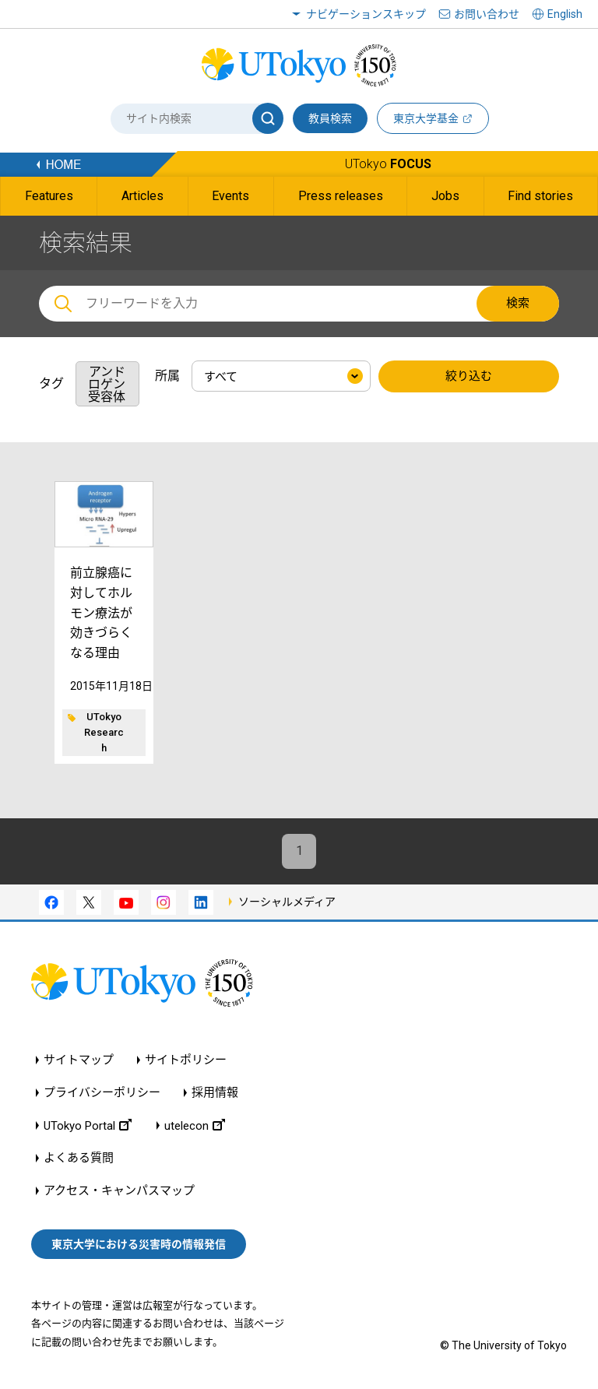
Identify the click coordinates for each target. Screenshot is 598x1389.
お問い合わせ (486, 14)
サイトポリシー (186, 1061)
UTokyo (388, 163)
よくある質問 (79, 1159)
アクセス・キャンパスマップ (119, 1191)
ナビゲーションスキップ (366, 14)
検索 (517, 303)
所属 (167, 375)
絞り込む (468, 377)
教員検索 (330, 118)
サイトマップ (79, 1061)
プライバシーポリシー (102, 1093)
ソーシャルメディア (287, 901)
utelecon (194, 1126)
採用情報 (215, 1093)
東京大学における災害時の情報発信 (138, 1244)
